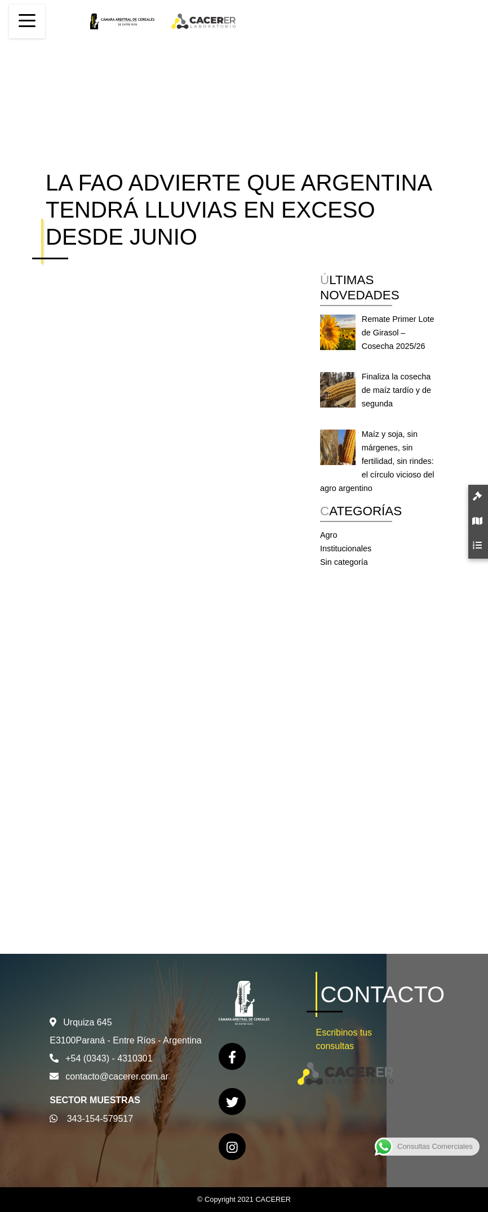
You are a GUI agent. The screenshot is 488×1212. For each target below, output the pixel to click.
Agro (328, 534)
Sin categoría (344, 562)
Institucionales (345, 548)
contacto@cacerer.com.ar (116, 1076)
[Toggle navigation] (27, 21)
